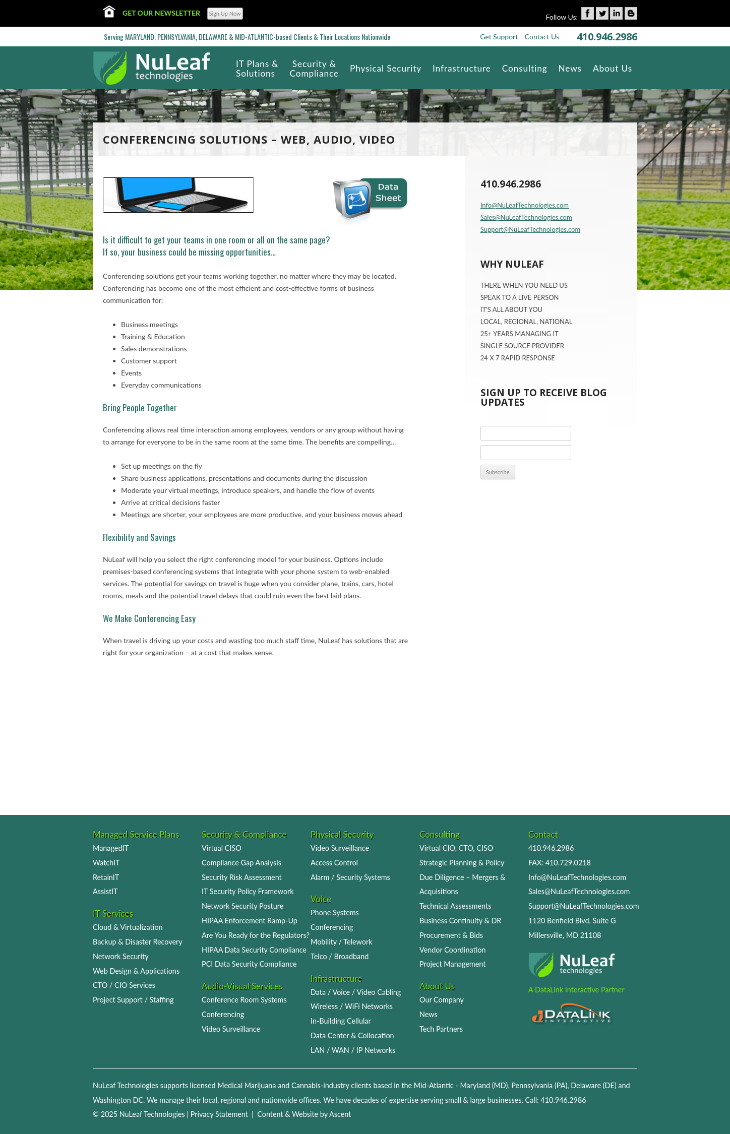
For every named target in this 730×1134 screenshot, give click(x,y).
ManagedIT (111, 848)
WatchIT (106, 862)
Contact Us (542, 36)
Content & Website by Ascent (304, 1114)
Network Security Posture (242, 906)
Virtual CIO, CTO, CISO (456, 848)
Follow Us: (562, 17)
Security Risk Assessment (242, 877)
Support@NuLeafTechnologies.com (530, 229)
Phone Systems (335, 912)
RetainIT (106, 877)
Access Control (334, 862)
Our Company (441, 999)
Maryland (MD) (484, 1085)
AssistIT (105, 891)
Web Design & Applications (136, 971)
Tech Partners (441, 1029)
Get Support (499, 36)
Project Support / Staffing (133, 999)
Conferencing (223, 1014)
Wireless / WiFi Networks (352, 1006)
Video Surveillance (231, 1029)
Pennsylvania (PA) (539, 1085)
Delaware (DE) (593, 1085)
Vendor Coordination (452, 950)
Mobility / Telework (342, 941)
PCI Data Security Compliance (249, 964)
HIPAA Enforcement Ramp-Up (249, 920)
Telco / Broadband (340, 956)
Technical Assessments (455, 906)
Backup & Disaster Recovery (137, 941)
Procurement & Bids (451, 935)
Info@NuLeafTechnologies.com (524, 205)
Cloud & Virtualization (128, 927)
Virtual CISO (221, 848)
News (428, 1014)
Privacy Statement (219, 1114)
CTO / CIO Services (124, 985)
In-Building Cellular (341, 1021)
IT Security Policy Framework (248, 891)
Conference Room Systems (244, 999)
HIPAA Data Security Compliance (254, 950)
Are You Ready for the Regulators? (256, 935)
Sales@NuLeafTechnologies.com (526, 217)
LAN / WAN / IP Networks (353, 1050)
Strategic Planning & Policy (461, 862)
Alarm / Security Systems (350, 877)
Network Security (121, 956)
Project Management (452, 964)
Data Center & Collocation (352, 1035)
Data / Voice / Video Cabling (356, 992)
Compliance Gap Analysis (241, 862)
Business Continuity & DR (460, 920)
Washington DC (118, 1100)
